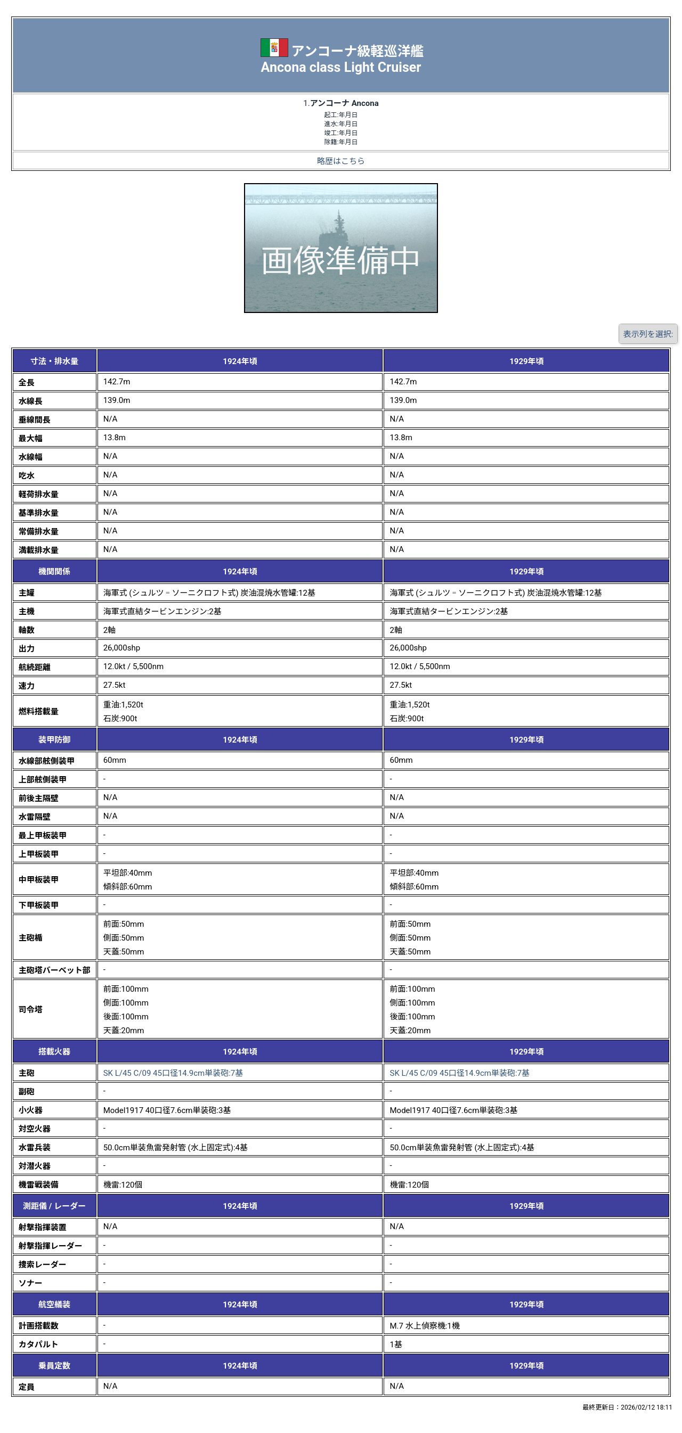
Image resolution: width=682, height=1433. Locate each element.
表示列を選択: (648, 334)
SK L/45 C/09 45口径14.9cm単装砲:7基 (173, 1073)
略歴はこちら (341, 161)
